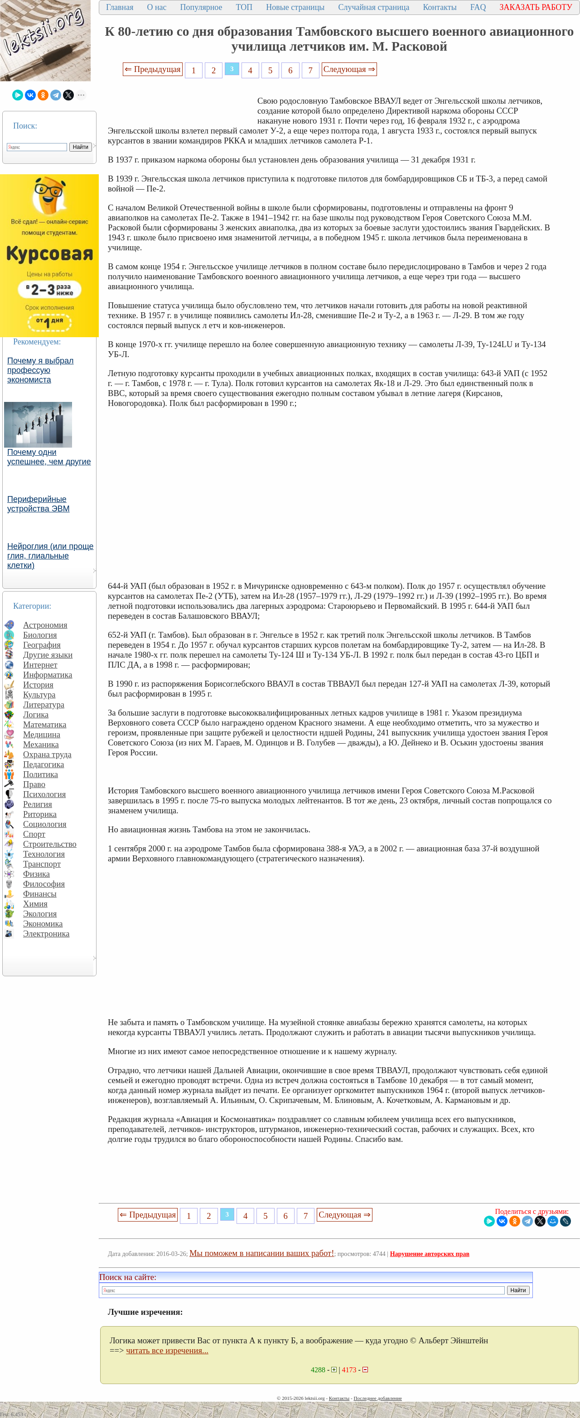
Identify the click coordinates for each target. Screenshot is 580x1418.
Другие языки (47, 654)
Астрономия (45, 625)
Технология (44, 854)
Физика (36, 873)
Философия (44, 883)
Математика (45, 724)
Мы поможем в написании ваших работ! (261, 1253)
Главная (119, 7)
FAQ (478, 7)
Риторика (40, 814)
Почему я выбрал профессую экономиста (40, 370)
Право (34, 784)
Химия (35, 903)
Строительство (50, 844)
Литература (43, 704)
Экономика (43, 923)
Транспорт (42, 864)
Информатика (47, 674)
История (38, 684)
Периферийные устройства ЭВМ (38, 504)
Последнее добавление (377, 1398)
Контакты (439, 7)
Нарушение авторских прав (429, 1254)
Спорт (34, 834)
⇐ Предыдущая (153, 69)
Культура (39, 694)
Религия (37, 804)
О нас (156, 7)
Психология (44, 794)
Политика (40, 774)
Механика (41, 744)
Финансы (40, 893)
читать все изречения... (167, 1350)
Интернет (40, 664)
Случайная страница (373, 7)
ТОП (244, 7)
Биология (40, 635)
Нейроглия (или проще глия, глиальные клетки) (50, 556)
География (42, 644)
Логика (35, 714)
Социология (45, 824)
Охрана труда (47, 754)
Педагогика (43, 764)
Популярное (201, 7)
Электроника (46, 933)
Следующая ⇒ (349, 69)
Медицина (41, 734)
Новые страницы (295, 7)
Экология (40, 913)
